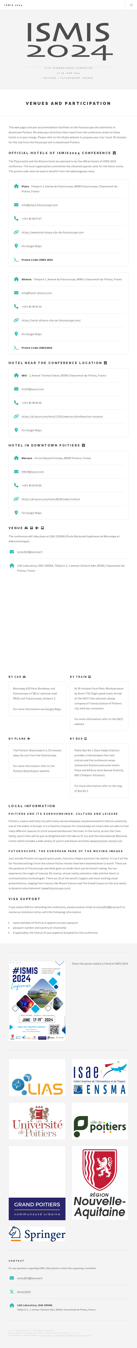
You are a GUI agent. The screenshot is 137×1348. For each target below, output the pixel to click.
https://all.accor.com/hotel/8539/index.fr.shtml (51, 499)
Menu (131, 5)
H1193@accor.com (33, 389)
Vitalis (65, 137)
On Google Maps (32, 246)
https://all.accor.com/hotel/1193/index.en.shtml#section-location (62, 416)
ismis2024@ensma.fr (30, 552)
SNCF (120, 719)
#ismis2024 (24, 1292)
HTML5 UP (31, 1333)
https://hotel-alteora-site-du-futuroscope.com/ (51, 320)
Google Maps (53, 709)
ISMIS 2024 (13, 5)
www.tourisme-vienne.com (106, 841)
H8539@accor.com (33, 472)
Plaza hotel (21, 161)
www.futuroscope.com (55, 888)
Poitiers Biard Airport (26, 771)
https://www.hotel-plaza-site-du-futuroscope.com (53, 232)
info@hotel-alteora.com (37, 293)
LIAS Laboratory (27, 1305)
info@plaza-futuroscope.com (40, 205)
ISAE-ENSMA (57, 536)
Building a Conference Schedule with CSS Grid (66, 1335)
